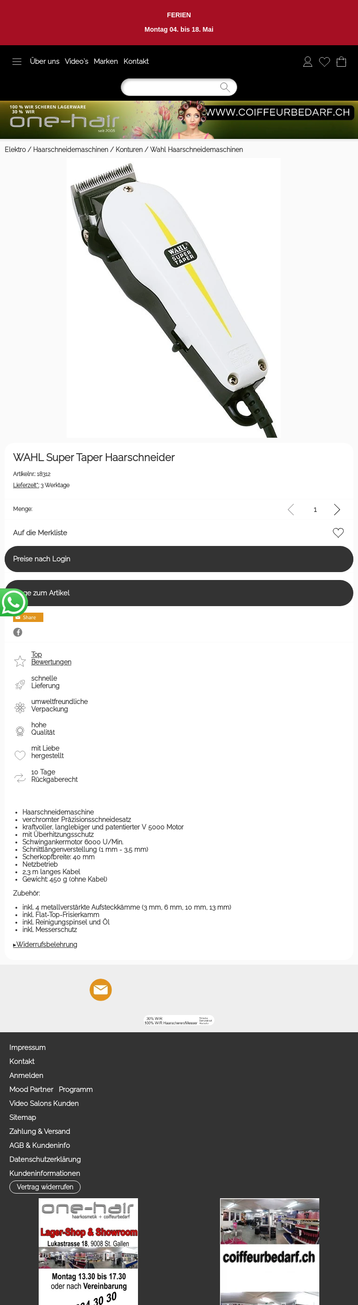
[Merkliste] (324, 61)
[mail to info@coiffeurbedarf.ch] (100, 989)
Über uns (44, 61)
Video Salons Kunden (44, 1103)
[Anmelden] (308, 61)
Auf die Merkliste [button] (40, 533)
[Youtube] (151, 989)
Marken (106, 61)
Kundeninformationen (44, 1173)
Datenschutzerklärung (45, 1159)
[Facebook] (126, 989)
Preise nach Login (41, 559)
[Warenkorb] (341, 61)
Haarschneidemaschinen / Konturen (88, 149)
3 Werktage (41, 485)
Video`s (76, 61)
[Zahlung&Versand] (201, 989)
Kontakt (136, 61)
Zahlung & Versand (39, 1131)
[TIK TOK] (226, 989)
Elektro (15, 149)
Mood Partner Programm (51, 1089)
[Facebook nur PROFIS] (176, 989)
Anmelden (26, 1075)
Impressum (27, 1047)
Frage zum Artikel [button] (41, 593)
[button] (16, 61)
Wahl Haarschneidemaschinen (196, 149)
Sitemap (22, 1117)
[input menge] (315, 509)
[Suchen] (179, 87)
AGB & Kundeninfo (39, 1145)
